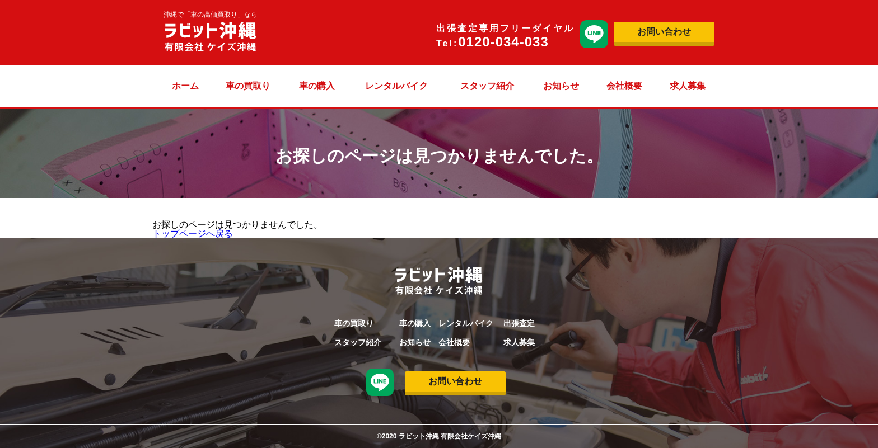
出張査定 (519, 323)
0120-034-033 (503, 41)
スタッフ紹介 (487, 86)
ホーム (185, 86)
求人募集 (688, 86)
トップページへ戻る (192, 233)
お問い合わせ (664, 31)
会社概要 (624, 86)
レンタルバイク (396, 86)
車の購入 (317, 86)
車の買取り (248, 86)
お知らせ (561, 86)
